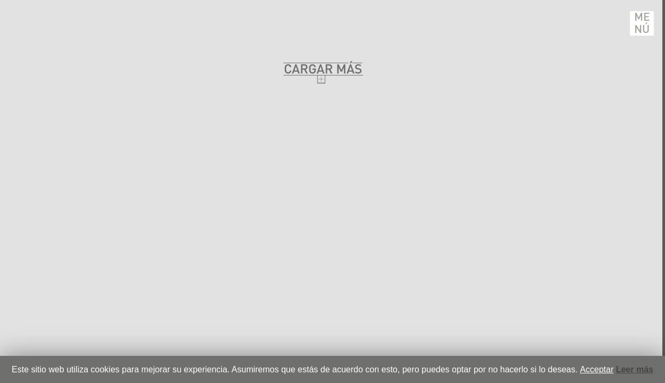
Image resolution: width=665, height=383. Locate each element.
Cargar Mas (323, 72)
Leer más (634, 369)
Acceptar (596, 369)
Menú (642, 23)
